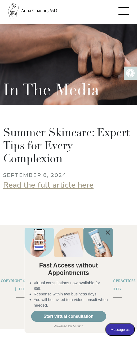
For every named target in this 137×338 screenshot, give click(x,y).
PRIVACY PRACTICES (117, 280)
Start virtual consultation (68, 316)
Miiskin (78, 326)
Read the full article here (48, 185)
